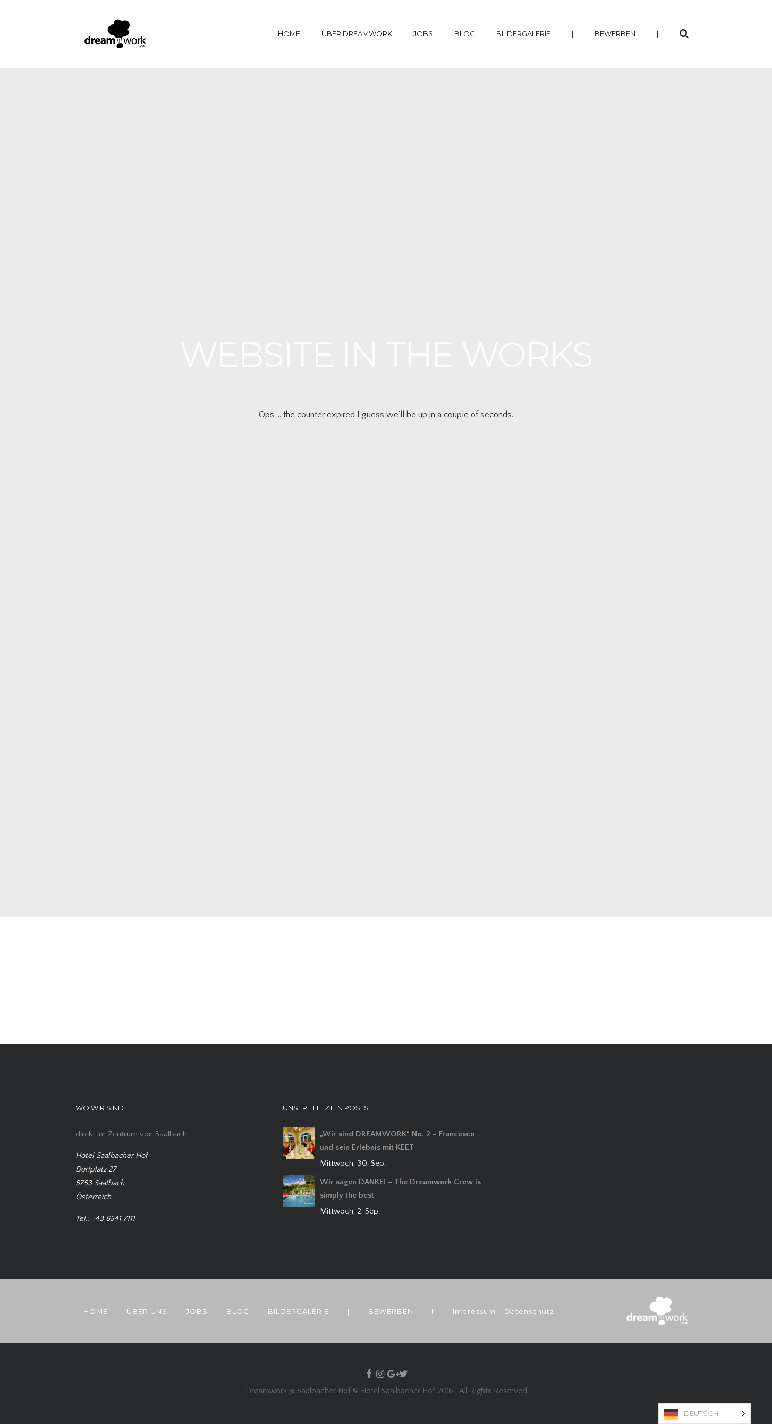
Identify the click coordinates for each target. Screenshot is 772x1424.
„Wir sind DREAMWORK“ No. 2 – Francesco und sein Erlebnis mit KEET (397, 1141)
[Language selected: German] (704, 1413)
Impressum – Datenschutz (503, 1311)
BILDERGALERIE (523, 33)
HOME (289, 33)
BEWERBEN (615, 33)
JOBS (423, 33)
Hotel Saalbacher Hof (398, 1390)
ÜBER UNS (146, 1311)
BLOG (464, 33)
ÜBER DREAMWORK (356, 33)
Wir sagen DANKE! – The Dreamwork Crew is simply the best (400, 1188)
